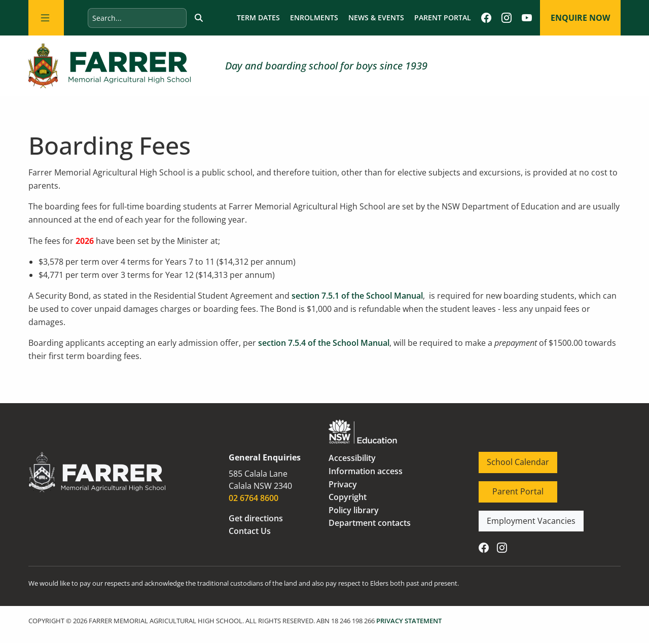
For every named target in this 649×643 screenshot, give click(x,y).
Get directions (256, 518)
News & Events (376, 17)
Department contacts (370, 522)
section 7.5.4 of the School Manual (323, 342)
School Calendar (510, 457)
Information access (366, 471)
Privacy (343, 484)
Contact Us (250, 531)
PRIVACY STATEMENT (409, 620)
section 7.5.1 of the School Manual (357, 295)
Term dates (258, 17)
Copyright (348, 497)
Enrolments (314, 17)
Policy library (354, 510)
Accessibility (352, 457)
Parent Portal (442, 17)
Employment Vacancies (523, 516)
